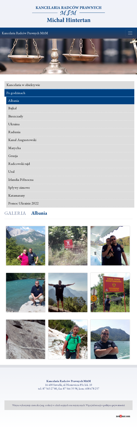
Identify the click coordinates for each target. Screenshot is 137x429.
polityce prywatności (114, 405)
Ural (11, 171)
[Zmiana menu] (130, 33)
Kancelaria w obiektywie (23, 84)
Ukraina (13, 124)
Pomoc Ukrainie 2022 (23, 203)
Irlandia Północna (20, 179)
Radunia (14, 132)
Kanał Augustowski (22, 139)
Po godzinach (15, 93)
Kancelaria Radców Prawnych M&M (25, 33)
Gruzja (13, 155)
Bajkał (12, 108)
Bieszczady (15, 116)
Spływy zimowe (19, 187)
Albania (13, 101)
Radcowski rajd (19, 163)
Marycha (14, 148)
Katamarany (16, 195)
